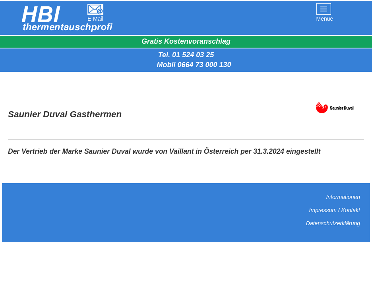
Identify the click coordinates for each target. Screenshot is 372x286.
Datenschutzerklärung (333, 223)
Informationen (343, 197)
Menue (324, 18)
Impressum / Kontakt (334, 210)
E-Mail (95, 18)
